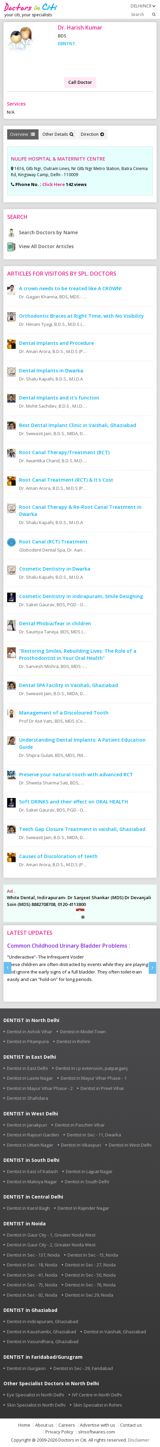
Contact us (131, 1425)
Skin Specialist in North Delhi (36, 1405)
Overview (22, 134)
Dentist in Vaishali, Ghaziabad (115, 1332)
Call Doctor (80, 82)
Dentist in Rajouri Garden (33, 1135)
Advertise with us (97, 1425)
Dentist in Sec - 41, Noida (32, 1275)
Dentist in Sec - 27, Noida (90, 1265)
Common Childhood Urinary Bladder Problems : (68, 945)
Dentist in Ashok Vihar (29, 1031)
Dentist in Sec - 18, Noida (32, 1265)
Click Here (53, 184)
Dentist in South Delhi (87, 1182)
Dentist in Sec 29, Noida (89, 1295)
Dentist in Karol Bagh (28, 1208)
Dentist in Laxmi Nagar (30, 1078)
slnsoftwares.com (96, 1432)
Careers (66, 1425)
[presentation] (7, 968)
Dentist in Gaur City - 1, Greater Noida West (51, 1235)
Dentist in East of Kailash (32, 1171)
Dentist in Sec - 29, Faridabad (83, 1368)
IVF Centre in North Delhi (97, 1395)
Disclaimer (138, 1440)
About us (44, 1425)
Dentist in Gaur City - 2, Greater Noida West (51, 1245)
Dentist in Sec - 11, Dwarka (94, 1135)
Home (24, 1425)
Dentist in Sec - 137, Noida (33, 1255)
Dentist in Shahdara (27, 1098)
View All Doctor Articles (40, 246)
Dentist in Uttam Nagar (30, 1145)
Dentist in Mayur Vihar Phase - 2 (40, 1088)
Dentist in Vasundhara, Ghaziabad (42, 1341)
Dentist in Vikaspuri (81, 1145)
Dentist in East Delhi (27, 1068)
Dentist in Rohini (73, 1041)
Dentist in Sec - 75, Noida (32, 1285)
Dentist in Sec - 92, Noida (32, 1295)
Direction (92, 134)
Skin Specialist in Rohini (97, 1405)
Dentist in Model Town (83, 1031)
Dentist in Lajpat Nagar (89, 1171)
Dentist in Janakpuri (27, 1125)
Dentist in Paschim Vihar (80, 1125)
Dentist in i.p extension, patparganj (92, 1068)
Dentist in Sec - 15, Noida (93, 1255)
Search (144, 14)
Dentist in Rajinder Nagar (83, 1208)
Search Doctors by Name (42, 232)
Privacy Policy (59, 1432)
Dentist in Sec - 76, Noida (90, 1285)
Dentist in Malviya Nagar (32, 1182)
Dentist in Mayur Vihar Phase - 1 (94, 1078)
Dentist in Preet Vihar (102, 1088)
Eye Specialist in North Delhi (35, 1395)
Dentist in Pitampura (28, 1041)
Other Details (57, 134)
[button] (77, 917)
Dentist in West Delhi (130, 1145)
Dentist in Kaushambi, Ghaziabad (41, 1332)
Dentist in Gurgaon (26, 1368)
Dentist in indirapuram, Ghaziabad (42, 1321)
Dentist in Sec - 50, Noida (90, 1275)
